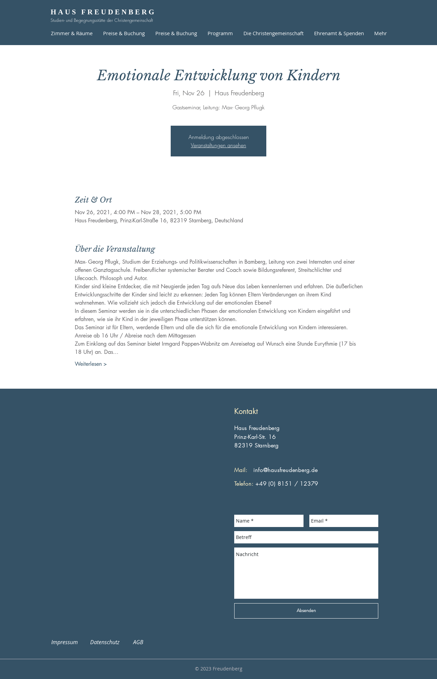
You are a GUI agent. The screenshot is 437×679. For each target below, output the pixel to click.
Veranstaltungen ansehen (218, 145)
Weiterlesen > (91, 364)
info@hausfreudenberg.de (285, 470)
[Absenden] (306, 611)
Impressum (68, 642)
